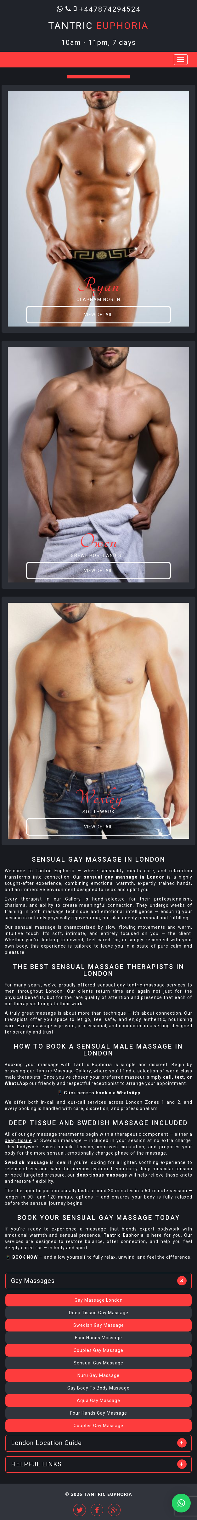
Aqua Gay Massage (98, 1400)
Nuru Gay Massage (98, 1375)
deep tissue (18, 1140)
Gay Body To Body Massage (98, 1387)
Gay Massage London (99, 1300)
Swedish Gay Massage (98, 1325)
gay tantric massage (141, 984)
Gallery (73, 898)
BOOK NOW (25, 1257)
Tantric (98, 25)
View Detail (98, 314)
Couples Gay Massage (98, 1350)
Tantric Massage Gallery (63, 1070)
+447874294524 (110, 9)
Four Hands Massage (98, 1337)
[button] (181, 1503)
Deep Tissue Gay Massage (98, 1312)
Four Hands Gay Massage (98, 1413)
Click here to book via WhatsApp (102, 1092)
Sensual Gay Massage (98, 1362)
